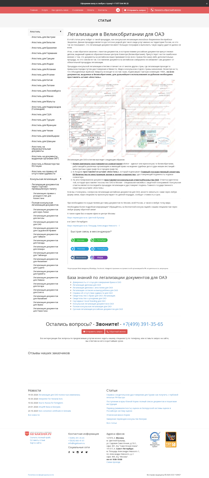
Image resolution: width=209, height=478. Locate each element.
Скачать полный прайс (40, 437)
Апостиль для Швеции (43, 141)
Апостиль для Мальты (43, 101)
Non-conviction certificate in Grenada (54, 411)
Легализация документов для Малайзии (45, 297)
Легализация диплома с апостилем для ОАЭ (93, 287)
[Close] (207, 3)
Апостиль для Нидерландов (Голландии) (46, 107)
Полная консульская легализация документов (45, 203)
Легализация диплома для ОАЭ (87, 285)
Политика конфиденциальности (41, 475)
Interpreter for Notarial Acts (50, 398)
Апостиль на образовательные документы (41, 148)
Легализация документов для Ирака (45, 303)
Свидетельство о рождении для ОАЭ (89, 298)
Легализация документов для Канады (45, 241)
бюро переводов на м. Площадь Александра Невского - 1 (93, 225)
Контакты (102, 10)
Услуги (45, 10)
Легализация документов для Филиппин (45, 260)
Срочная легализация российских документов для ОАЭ (98, 309)
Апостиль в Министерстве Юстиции (46, 164)
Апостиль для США (41, 114)
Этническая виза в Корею (118, 415)
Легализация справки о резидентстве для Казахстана (44, 195)
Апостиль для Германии (44, 53)
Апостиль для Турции (43, 119)
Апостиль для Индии (43, 63)
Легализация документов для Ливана (45, 278)
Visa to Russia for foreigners (50, 403)
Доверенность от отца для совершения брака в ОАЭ (97, 282)
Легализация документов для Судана (45, 266)
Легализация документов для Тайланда (45, 253)
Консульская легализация (43, 179)
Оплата (90, 10)
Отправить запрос (93, 331)
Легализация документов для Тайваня (45, 235)
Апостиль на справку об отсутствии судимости (44, 172)
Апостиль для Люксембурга (46, 90)
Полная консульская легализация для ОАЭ (92, 306)
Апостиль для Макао (42, 96)
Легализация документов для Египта (45, 291)
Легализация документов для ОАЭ (45, 223)
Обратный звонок (116, 331)
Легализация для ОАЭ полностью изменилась (59, 394)
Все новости (34, 415)
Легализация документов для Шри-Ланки (45, 210)
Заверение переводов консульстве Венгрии (127, 419)
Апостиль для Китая (42, 80)
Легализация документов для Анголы (45, 216)
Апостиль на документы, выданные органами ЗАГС (45, 157)
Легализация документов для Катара (45, 284)
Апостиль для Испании (44, 69)
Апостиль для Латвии (43, 85)
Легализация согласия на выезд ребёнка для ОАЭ (95, 290)
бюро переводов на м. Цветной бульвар (85, 217)
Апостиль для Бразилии (44, 47)
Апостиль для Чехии (42, 130)
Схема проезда (113, 462)
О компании (77, 10)
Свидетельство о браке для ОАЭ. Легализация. (94, 295)
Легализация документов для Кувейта (45, 272)
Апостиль (35, 31)
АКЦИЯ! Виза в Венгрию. (49, 407)
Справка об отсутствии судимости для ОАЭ (93, 293)
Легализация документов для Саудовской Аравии (45, 229)
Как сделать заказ (60, 10)
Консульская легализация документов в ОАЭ (93, 303)
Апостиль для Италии (43, 74)
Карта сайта (35, 443)
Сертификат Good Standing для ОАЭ (89, 301)
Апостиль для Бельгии (43, 42)
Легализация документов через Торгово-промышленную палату (45, 186)
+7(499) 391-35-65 (143, 324)
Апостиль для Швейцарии (45, 135)
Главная (34, 10)
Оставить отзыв (37, 440)
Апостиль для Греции (43, 58)
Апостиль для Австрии (43, 36)
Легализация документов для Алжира (45, 247)
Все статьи (112, 423)
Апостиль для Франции (44, 125)
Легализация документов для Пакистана (45, 309)
